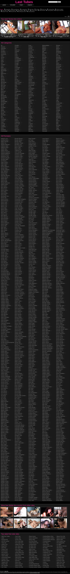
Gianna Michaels (19, 443)
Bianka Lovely (4, 432)
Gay (29, 58)
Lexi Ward (31, 496)
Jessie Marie (31, 242)
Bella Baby (4, 412)
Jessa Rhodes (32, 224)
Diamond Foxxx (19, 354)
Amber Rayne (4, 256)
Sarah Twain (59, 221)
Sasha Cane (59, 224)
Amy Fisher (4, 267)
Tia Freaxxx (59, 385)
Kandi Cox (31, 295)
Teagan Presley (60, 366)
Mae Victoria (45, 228)
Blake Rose (4, 438)
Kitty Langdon (32, 403)
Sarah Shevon (60, 220)
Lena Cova (31, 482)
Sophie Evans (59, 298)
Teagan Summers (60, 367)
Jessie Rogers (32, 243)
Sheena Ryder (60, 256)
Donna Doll (18, 369)
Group (30, 72)
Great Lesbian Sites (48, 546)
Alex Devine (4, 187)
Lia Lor (44, 143)
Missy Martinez (46, 330)
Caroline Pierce (19, 190)
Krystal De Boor (32, 420)
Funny (30, 54)
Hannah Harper (19, 469)
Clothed (17, 51)
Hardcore (30, 78)
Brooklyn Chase (19, 143)
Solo (57, 54)
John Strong (31, 259)
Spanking (58, 58)
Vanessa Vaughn (60, 437)
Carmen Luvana (19, 184)
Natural (44, 61)
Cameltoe (3, 119)
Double (16, 95)
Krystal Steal (31, 423)
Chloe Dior (17, 242)
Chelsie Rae (18, 231)
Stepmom (58, 64)
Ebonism (17, 560)
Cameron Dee (18, 155)
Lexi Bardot (31, 485)
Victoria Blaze (59, 460)
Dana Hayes (18, 310)
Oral (43, 73)
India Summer (32, 143)
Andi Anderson (5, 276)
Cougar (17, 63)
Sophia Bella (59, 289)
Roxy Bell (58, 175)
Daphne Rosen (19, 324)
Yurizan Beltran (60, 490)
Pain (43, 81)
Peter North (45, 463)
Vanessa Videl (60, 440)
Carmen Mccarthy (19, 186)
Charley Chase (19, 222)
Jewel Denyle (32, 251)
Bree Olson (4, 463)
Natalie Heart (45, 370)
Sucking (58, 73)
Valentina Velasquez (61, 422)
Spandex (58, 57)
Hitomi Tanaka (18, 488)
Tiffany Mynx (59, 391)
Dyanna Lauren (19, 375)
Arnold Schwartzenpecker (7, 342)
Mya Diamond (46, 354)
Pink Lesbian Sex (61, 541)
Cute (16, 75)
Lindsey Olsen (46, 153)
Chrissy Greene (19, 251)
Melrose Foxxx (46, 282)
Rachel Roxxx (46, 481)
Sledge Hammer (60, 283)
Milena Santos (46, 317)
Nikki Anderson (46, 410)
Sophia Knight (59, 292)
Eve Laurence (18, 413)
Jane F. (30, 175)
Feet (16, 116)
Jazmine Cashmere (33, 197)
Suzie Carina (59, 341)
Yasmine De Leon (60, 485)
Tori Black (58, 406)
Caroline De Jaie (19, 189)
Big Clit (3, 84)
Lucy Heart (45, 197)
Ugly (57, 100)
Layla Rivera (31, 469)
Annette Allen (4, 330)
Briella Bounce (5, 477)
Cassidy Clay (18, 203)
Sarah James (59, 215)
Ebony (16, 98)
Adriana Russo (5, 155)
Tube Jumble (4, 555)
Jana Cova (31, 171)
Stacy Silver (59, 314)
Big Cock (3, 85)
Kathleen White (32, 321)
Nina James (45, 425)
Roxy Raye (59, 180)
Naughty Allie (45, 379)
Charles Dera (18, 221)
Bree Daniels (4, 462)
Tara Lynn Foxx (60, 352)
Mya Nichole (45, 357)
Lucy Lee (44, 199)
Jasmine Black (32, 180)
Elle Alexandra (18, 383)
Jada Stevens (32, 160)
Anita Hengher (5, 320)
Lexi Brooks (31, 490)
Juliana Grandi (32, 280)
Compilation (6, 36)
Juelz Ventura (32, 274)
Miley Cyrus (45, 318)
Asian (2, 61)
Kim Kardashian (32, 392)
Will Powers (59, 482)
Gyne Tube (18, 538)
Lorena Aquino (46, 190)
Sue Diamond (59, 326)
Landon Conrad (32, 454)
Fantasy (17, 113)
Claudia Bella (18, 277)
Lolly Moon (45, 180)
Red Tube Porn (60, 565)
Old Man (44, 72)
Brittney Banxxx (5, 497)
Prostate (44, 104)
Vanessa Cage (60, 432)
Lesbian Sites (46, 555)
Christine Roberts (19, 258)
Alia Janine (4, 212)
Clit (15, 48)
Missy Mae (45, 329)
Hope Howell (31, 138)
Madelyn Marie (46, 218)
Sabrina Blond (60, 186)
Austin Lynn (4, 385)
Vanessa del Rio (60, 441)
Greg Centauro (19, 457)
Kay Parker (31, 339)
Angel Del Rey (5, 285)
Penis (43, 86)
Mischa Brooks (46, 326)
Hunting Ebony (32, 544)
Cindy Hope (18, 268)
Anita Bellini (4, 313)
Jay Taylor (31, 187)
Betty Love (4, 423)
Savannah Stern (60, 231)
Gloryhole (31, 67)
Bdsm (2, 76)
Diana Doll (17, 358)
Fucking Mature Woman (49, 539)
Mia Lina (44, 293)
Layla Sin (30, 472)
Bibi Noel (3, 435)
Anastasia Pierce (5, 274)
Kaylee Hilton (31, 351)
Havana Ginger (19, 474)
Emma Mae (18, 392)
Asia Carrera (4, 370)
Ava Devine (4, 392)
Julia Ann (30, 276)
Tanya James (59, 350)
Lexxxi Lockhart (32, 499)
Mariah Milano (46, 245)
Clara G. (17, 276)
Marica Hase (45, 248)
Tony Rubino (59, 404)
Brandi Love (4, 454)
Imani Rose (31, 141)
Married (30, 129)
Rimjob (44, 119)
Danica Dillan (18, 317)
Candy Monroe (19, 165)
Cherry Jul (17, 233)
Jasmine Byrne (32, 181)
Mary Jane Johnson (47, 258)
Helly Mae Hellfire (19, 484)
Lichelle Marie (46, 144)
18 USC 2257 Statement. (33, 572)
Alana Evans (4, 172)
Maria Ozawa (45, 243)
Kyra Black (31, 435)
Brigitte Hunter (5, 481)
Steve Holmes (59, 321)
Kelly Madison (32, 361)
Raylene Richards (47, 500)
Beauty (28, 36)
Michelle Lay (45, 305)
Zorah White (59, 500)
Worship (58, 125)
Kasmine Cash (32, 316)
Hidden (30, 81)
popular (4, 4)
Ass (2, 63)
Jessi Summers (32, 228)
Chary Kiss (17, 227)
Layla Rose (31, 471)
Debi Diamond (18, 335)
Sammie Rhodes (60, 202)
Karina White (31, 308)
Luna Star (44, 203)
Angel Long (4, 287)
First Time (17, 123)
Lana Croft (31, 450)
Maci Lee (44, 214)
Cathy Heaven (18, 209)
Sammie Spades (60, 203)
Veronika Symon (60, 454)
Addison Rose (4, 147)
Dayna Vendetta (19, 332)
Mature (44, 47)
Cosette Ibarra (18, 290)
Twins (57, 98)
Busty (2, 117)
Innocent (30, 92)
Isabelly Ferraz (32, 146)
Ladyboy (30, 113)
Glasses (30, 66)
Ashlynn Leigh (4, 369)
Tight (57, 89)
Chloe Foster (18, 243)
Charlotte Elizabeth (20, 225)
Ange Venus (4, 282)
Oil (43, 70)
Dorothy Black (18, 373)
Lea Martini (31, 475)
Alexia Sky (3, 197)
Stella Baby (59, 317)
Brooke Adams (5, 500)
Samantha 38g (60, 194)
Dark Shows (18, 559)
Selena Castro (60, 239)
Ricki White (59, 153)
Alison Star (4, 225)
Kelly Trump (31, 364)
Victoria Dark (59, 462)
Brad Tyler (3, 450)
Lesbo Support (46, 560)
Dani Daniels (18, 314)
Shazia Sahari (59, 255)
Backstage (3, 70)
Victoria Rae (59, 468)
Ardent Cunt (4, 544)
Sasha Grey (59, 225)
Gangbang (31, 57)
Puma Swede (45, 478)
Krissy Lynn (31, 410)
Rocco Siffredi (59, 166)
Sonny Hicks (59, 287)
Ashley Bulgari (5, 352)
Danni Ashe (18, 321)
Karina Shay (31, 307)
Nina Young (45, 429)
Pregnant (44, 100)
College (17, 57)
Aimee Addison (5, 166)
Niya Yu (44, 431)
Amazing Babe (20, 10)
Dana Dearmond (19, 308)
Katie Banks (31, 324)
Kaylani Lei (31, 348)
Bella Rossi (4, 417)
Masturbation (45, 45)
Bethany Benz (4, 420)
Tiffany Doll (59, 388)
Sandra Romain (60, 206)
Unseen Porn (4, 559)
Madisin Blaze (46, 221)
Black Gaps (18, 555)
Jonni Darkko (31, 267)
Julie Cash (31, 282)
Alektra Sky (4, 180)
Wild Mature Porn (61, 550)
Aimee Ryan (4, 168)
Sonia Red (59, 286)
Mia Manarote (46, 296)
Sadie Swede (59, 191)
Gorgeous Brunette (59, 10)
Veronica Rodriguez (61, 453)
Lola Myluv (45, 177)
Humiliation (31, 88)
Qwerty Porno (4, 554)
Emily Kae (17, 389)
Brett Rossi (4, 466)
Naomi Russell (46, 363)
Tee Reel (58, 372)
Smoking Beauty (31, 11)
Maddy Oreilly (46, 217)
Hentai (30, 79)
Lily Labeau (45, 150)
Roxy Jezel (59, 177)
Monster (44, 57)
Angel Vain (4, 293)
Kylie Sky (30, 432)
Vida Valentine (60, 471)
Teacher (58, 82)
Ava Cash (3, 389)
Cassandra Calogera (20, 199)
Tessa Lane (59, 382)
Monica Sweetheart (47, 347)
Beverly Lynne (4, 426)
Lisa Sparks (45, 162)
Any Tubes (4, 567)
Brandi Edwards (5, 453)
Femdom (17, 117)
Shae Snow (59, 246)
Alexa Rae (3, 194)
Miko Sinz (44, 316)
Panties (44, 82)
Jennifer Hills (31, 214)
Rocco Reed (59, 165)
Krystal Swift (31, 425)
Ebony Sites (32, 539)
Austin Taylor (4, 386)
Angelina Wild (4, 307)
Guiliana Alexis (19, 459)
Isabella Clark (32, 144)
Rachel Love (45, 479)
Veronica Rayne (60, 450)
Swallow (58, 75)
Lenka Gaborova (32, 484)
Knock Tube (18, 539)
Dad (16, 78)
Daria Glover (18, 326)
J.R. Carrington (32, 158)
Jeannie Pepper (32, 199)
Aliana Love (4, 214)
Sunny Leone (59, 336)
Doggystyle (18, 91)
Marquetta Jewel (46, 254)
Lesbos (44, 562)
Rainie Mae (45, 488)
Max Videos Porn (61, 567)
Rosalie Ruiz (59, 171)
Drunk (16, 97)
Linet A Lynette (46, 156)
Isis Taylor (31, 149)
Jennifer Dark (32, 212)
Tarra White (59, 354)
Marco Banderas (46, 239)
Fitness (17, 128)
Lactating (30, 112)
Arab (2, 60)
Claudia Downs (19, 280)
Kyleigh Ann (31, 429)
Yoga (57, 128)
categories (30, 4)
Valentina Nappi (60, 420)
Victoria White (59, 469)
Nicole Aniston (46, 394)
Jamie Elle (31, 168)
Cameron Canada (19, 153)
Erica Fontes (18, 400)
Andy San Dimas (5, 279)
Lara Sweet (31, 459)
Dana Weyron (18, 311)
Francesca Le (18, 423)
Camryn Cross (18, 158)
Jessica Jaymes (32, 234)
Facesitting (17, 109)
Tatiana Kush (59, 357)
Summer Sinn (59, 330)
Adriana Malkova (5, 153)
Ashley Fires (4, 354)
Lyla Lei (44, 211)
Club (16, 53)
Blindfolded (4, 97)
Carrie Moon (18, 194)
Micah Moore (45, 301)
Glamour (30, 64)
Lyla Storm (45, 212)
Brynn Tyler (18, 147)
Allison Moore (4, 233)
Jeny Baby (31, 220)
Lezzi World (46, 567)
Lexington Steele (32, 497)
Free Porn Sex (60, 559)
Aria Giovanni (4, 336)
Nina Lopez (45, 426)
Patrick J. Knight (46, 451)
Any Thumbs (4, 565)
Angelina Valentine (6, 305)
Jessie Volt (31, 245)
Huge (29, 86)
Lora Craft (45, 186)
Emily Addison (18, 386)
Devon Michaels (19, 351)
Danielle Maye (18, 320)
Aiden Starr (4, 165)
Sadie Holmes (59, 189)
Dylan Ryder (18, 376)
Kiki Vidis (30, 389)
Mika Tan (44, 313)
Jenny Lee (31, 218)
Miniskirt (44, 53)
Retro (43, 115)
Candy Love (18, 162)
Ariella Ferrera (4, 341)
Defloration (17, 84)
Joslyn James (32, 271)
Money (44, 55)
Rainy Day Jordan (47, 490)
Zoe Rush (58, 493)
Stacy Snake (59, 316)
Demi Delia (18, 341)
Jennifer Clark (32, 211)
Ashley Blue (4, 351)
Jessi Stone (31, 227)
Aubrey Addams (5, 372)
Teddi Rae (58, 370)
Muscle (44, 60)
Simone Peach (60, 271)
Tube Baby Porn (19, 550)
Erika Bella (17, 404)
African (3, 50)
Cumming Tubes (33, 555)
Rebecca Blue (59, 141)
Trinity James (59, 412)
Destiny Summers (19, 347)
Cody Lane (17, 287)
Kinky (29, 106)
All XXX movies (5, 541)
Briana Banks (4, 468)
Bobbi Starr (4, 447)
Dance (16, 79)
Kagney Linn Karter (33, 292)
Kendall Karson (32, 369)
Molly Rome (45, 341)
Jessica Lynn (31, 237)
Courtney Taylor (19, 295)
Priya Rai (44, 475)
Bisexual (3, 91)
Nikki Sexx (45, 420)
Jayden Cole (31, 189)
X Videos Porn (60, 557)
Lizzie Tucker (45, 169)
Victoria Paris (59, 465)
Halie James (18, 466)
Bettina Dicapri (5, 422)
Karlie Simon (31, 311)
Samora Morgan (60, 205)
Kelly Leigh (31, 360)
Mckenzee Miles (46, 267)
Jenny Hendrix (32, 217)
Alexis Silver (4, 209)
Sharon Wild (59, 251)
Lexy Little (31, 500)
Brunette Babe (24, 9)
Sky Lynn (58, 280)
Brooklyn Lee (18, 144)
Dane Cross (18, 313)
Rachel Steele (46, 484)
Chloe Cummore (19, 240)
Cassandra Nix (19, 202)
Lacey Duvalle (32, 438)
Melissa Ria (45, 279)
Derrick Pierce (18, 344)
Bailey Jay (3, 403)
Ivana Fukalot (32, 152)
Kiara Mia (31, 382)
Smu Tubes (18, 549)
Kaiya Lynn (31, 293)
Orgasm (44, 75)
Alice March (4, 215)
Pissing (44, 92)
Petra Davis (45, 466)
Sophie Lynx (59, 299)
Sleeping (58, 51)
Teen (57, 85)
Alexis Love (4, 206)
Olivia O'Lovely (46, 441)
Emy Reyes (18, 397)
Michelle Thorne (46, 310)
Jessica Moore (32, 239)
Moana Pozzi (45, 338)
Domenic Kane (19, 364)
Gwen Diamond (19, 460)
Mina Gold (45, 321)
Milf (43, 51)
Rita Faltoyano (60, 162)
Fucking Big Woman (34, 563)
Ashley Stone (4, 361)
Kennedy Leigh (32, 375)
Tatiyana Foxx (59, 358)
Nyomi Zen (45, 438)
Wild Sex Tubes (5, 560)
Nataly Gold (45, 376)
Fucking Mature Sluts (48, 536)
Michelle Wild (45, 311)
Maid (29, 128)
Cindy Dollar (18, 267)
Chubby (17, 45)
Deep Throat (18, 82)
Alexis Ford (4, 205)
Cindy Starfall (18, 271)
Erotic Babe (31, 9)
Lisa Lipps (45, 160)
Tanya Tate (59, 351)
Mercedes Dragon (47, 285)
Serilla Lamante (60, 243)
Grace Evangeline (19, 454)
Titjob (57, 91)
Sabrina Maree (60, 187)
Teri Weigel (59, 379)
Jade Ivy (30, 163)
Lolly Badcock (46, 178)
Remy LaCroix (60, 149)
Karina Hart (31, 304)
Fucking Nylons (46, 541)
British (2, 110)
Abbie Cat (3, 143)
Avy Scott (3, 398)
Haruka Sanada (19, 472)
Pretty (43, 101)
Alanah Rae (4, 174)
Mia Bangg (45, 289)
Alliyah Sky (4, 236)
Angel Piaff (4, 289)
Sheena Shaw (59, 258)
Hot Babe (38, 9)
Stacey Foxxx (59, 307)
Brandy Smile (4, 457)
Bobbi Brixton (4, 445)
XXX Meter (59, 552)
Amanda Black (5, 249)
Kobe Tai (30, 406)
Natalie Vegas (46, 373)
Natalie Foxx (45, 369)
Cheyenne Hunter (19, 236)
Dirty (16, 88)
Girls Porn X (60, 554)
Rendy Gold (59, 152)
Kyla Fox (30, 426)
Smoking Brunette (22, 11)
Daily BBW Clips (33, 557)
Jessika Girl (31, 246)
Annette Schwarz (5, 332)
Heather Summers (19, 478)
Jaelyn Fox (31, 165)
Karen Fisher (31, 299)
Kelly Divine (31, 357)
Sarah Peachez (60, 218)
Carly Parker (18, 177)
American (3, 54)
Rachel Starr (45, 482)
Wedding (58, 117)
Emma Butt (18, 391)
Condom (17, 61)
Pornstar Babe (34, 10)
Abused (3, 47)
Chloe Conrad (18, 239)
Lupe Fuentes (46, 205)
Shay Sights (59, 254)
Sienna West (59, 265)
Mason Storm (45, 261)
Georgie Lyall (18, 435)
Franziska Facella (19, 426)
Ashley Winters (5, 363)
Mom (43, 54)
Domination (18, 94)
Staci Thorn (59, 311)
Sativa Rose (59, 228)
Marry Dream (45, 255)
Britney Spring (4, 488)
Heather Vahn (18, 479)
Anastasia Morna (5, 273)
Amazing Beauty (50, 10)
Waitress (58, 115)
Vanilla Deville (59, 443)
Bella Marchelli (5, 414)
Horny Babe (4, 10)
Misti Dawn (45, 335)
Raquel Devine (46, 494)
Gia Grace (17, 437)
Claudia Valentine (19, 285)
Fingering (17, 122)
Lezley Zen (45, 141)
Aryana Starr (4, 344)
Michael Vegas (46, 302)
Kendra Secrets (32, 372)
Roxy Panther (59, 178)
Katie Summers (32, 332)
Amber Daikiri (4, 254)
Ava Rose (3, 395)
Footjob (30, 47)
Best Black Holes (19, 554)
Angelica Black (5, 301)
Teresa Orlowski (60, 378)
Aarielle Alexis (4, 140)
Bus (2, 116)
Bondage (3, 103)
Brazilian (3, 107)
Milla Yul (44, 320)
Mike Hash (45, 314)
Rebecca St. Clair (60, 143)
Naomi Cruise (45, 361)
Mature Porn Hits (61, 536)
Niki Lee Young (46, 406)
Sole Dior (58, 285)
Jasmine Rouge (32, 183)
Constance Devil (19, 289)
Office (43, 69)
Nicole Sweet (45, 401)
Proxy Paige (45, 477)
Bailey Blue (4, 400)
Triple (57, 97)
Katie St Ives (31, 330)
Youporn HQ (4, 562)
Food (29, 45)
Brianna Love (4, 474)
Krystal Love (31, 422)
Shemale (44, 131)
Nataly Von (45, 378)
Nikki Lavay (45, 419)
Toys (57, 94)
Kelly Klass (31, 358)
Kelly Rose (31, 363)
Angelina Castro (5, 304)
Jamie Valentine (32, 169)
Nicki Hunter (45, 388)
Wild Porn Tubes (5, 536)
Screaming (45, 123)
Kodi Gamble (31, 407)
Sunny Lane (59, 335)
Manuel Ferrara (46, 237)
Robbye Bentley (60, 163)
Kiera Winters (32, 386)
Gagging (30, 55)
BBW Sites (31, 554)
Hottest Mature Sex (47, 550)
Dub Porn (3, 547)
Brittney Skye (4, 499)
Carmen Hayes (19, 183)
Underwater (59, 103)
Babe (2, 67)
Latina (30, 116)
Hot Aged (45, 547)
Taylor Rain (59, 361)
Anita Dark (3, 318)
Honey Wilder (18, 499)
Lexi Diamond (32, 491)
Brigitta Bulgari (5, 478)
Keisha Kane (31, 354)
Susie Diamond (60, 339)
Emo (16, 100)
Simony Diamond (60, 276)
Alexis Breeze (4, 200)
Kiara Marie (31, 381)
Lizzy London (45, 171)
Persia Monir (45, 460)
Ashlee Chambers (5, 350)
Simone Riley (59, 273)
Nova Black (45, 435)
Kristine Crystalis (32, 414)
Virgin (57, 112)
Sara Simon (59, 211)
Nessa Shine (45, 385)
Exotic (16, 106)
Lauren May (31, 465)
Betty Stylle (4, 425)
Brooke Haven (18, 140)
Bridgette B (4, 475)
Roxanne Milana (60, 174)
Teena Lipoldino (60, 373)
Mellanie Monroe (46, 280)
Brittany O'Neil (4, 494)
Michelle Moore (46, 308)
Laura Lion (31, 463)
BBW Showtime (33, 552)
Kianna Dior (31, 379)
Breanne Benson (5, 460)
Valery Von (59, 426)
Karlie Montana (32, 310)
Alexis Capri (4, 202)
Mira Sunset (45, 324)
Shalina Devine (60, 248)
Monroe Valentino (47, 351)
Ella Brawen (18, 381)
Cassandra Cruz (19, 200)
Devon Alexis (18, 348)
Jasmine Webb (32, 184)
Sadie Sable (59, 190)
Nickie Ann (45, 389)
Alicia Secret (4, 220)
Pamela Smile (46, 448)
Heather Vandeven (20, 481)
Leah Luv (30, 478)
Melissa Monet (46, 277)
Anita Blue (3, 316)
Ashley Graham (5, 357)
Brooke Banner (19, 138)
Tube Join (3, 542)
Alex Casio (4, 186)
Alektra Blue (4, 178)
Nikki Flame (45, 417)
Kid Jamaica (31, 383)
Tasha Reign (59, 355)
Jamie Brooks (32, 166)
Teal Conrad (59, 369)
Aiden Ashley (4, 162)
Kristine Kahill (32, 416)
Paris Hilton (45, 450)
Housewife (31, 85)
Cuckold (17, 69)
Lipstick (30, 125)
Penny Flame (45, 454)
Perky (43, 88)
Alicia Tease (4, 221)
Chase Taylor (18, 228)
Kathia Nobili (31, 320)
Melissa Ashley (46, 273)
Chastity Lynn (18, 230)
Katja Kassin (31, 335)
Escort (16, 103)
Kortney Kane (32, 409)
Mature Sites (60, 539)
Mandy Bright (45, 234)
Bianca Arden (4, 428)
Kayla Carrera (32, 344)
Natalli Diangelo (46, 375)
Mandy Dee (45, 236)
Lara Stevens (31, 457)
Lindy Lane (45, 155)
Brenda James (5, 465)
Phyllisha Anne (46, 469)
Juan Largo (31, 273)
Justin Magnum (32, 283)
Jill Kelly (30, 252)
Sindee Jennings (60, 277)
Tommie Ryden (60, 403)
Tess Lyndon (59, 381)
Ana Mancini (4, 270)
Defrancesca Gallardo (20, 336)
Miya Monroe (45, 336)
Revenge (44, 116)
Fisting (16, 126)
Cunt (16, 73)
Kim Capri (31, 391)
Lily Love (44, 152)
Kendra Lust (31, 370)
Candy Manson (19, 163)
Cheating (3, 129)
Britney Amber (4, 484)
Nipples (44, 63)
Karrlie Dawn (31, 313)
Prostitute (44, 106)
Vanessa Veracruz (61, 438)
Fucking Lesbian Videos (35, 567)
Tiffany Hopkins (60, 389)
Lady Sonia (31, 445)
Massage (30, 131)
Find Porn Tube (60, 560)
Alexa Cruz (4, 189)
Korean (30, 110)
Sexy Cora (59, 245)
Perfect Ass (44, 9)
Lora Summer (45, 187)
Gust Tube (17, 536)
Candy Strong (18, 166)
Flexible (17, 131)
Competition (18, 58)
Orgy (43, 76)
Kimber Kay (31, 394)
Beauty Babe (8, 9)
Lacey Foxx (31, 440)
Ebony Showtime (33, 538)
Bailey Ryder (4, 404)
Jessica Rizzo (32, 240)
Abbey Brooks (4, 141)
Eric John (17, 398)
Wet (57, 119)
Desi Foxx (17, 345)
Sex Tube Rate (19, 546)
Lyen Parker (45, 209)
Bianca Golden (5, 429)
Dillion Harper (18, 361)
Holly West (17, 496)
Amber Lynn (4, 255)
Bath (2, 72)
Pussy (44, 110)
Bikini (2, 89)
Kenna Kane (31, 373)
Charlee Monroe (19, 220)
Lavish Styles (31, 468)
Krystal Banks (32, 419)
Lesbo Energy (46, 557)
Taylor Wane (59, 364)
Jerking (30, 103)
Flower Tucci (18, 422)
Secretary (44, 125)
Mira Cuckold (45, 323)
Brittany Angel (4, 491)
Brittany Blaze (4, 493)
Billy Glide (3, 437)
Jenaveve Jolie (32, 202)
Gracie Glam (18, 456)
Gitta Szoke (18, 453)
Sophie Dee (59, 296)
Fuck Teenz (46, 542)
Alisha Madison (5, 222)
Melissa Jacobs (46, 274)
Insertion (30, 94)
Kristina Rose (32, 413)
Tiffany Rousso (60, 394)
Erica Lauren (18, 401)
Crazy (16, 66)
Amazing (3, 53)
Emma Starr (18, 394)
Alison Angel (4, 224)
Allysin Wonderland (6, 240)
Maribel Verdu (46, 246)
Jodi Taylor (31, 255)
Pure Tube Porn (19, 542)
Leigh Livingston (32, 479)
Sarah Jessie (59, 217)
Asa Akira (3, 345)
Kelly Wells (31, 366)
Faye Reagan (18, 419)
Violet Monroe (59, 474)
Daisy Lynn (18, 304)
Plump (44, 94)
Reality (44, 112)
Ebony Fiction (18, 565)
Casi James (18, 197)
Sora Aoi (58, 304)
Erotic (10, 36)
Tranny (58, 95)
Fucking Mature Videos (48, 538)
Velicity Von (59, 445)
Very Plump (59, 547)
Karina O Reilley (32, 305)
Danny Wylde (18, 323)
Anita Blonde (4, 314)
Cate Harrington (19, 208)
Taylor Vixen (59, 363)
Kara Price (31, 298)
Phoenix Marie (46, 468)
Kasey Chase (32, 314)
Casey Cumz (18, 196)
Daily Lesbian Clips (34, 559)
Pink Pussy (45, 471)
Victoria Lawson (60, 463)
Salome (58, 193)
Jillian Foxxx (31, 254)
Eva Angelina (18, 409)
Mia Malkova (45, 295)
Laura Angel (31, 462)
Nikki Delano (45, 416)
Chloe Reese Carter (20, 248)
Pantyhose (45, 84)
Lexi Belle (31, 487)
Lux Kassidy (45, 208)
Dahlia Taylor (18, 301)
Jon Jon (30, 265)
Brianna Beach (5, 471)
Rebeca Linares (60, 140)
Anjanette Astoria (5, 323)
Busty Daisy (18, 149)
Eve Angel (17, 412)
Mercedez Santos (47, 287)
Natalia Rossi (45, 366)
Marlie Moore (45, 252)
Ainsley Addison (5, 169)
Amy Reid (3, 268)
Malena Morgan (46, 233)
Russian (44, 120)
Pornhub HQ (4, 539)
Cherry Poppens (19, 234)
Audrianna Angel (5, 378)
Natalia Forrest (46, 364)
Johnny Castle (32, 261)
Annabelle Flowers (6, 329)
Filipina (16, 120)
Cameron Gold (18, 156)
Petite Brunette (42, 10)
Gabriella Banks (19, 428)
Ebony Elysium (19, 563)
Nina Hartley (45, 423)
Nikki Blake (45, 413)
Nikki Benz (45, 412)
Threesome (59, 88)
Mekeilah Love (46, 270)
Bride (2, 109)
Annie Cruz (4, 333)
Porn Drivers (4, 552)
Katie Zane (31, 333)
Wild (57, 123)
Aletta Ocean (4, 184)
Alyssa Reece (4, 246)
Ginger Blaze (18, 450)
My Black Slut (32, 546)
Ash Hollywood (5, 348)
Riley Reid (58, 159)
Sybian (58, 79)
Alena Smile (4, 181)
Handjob (30, 76)
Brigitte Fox (4, 479)
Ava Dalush (4, 391)
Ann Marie (3, 324)
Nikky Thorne (45, 422)
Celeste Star (18, 212)
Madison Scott (46, 225)
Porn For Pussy (60, 555)
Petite (42, 36)
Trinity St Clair (59, 414)
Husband (30, 89)
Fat (15, 115)
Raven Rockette (46, 499)
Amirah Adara (4, 264)
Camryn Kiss (18, 159)
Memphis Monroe (46, 283)
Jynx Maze (31, 285)
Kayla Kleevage (32, 345)
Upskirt (58, 107)
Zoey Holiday (59, 496)
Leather (30, 117)
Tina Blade (59, 401)
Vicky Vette (59, 459)
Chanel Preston (19, 215)
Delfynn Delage (19, 338)
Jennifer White (32, 215)
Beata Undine (4, 410)
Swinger (58, 78)
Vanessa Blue (59, 431)
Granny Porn (46, 544)
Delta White (18, 339)
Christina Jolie (18, 254)
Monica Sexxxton (46, 345)
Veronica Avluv (60, 448)
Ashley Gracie (4, 355)
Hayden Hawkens (19, 475)
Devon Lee (17, 350)
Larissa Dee (31, 460)
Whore (58, 120)
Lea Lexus (31, 474)
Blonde (3, 98)
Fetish (16, 119)
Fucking (30, 53)
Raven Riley (45, 497)
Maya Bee (45, 262)
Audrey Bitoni (4, 375)
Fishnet (17, 125)
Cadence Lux (18, 150)
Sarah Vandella (60, 222)
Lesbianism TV (46, 552)
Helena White (18, 482)
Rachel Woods (46, 485)
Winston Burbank (60, 484)
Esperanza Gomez (20, 407)
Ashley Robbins (5, 360)
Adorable (3, 48)
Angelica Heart (5, 302)
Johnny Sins (31, 264)
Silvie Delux (59, 270)
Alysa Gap (3, 243)
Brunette (3, 112)
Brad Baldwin (4, 448)
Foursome (31, 50)
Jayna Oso (31, 196)
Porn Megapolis (60, 542)
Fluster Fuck (4, 549)
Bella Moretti (4, 416)
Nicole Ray (45, 398)
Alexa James (4, 190)
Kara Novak (31, 296)
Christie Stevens (19, 252)
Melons (44, 48)
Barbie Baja (4, 406)
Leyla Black (45, 140)
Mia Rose (44, 298)
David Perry (18, 330)
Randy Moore (45, 493)
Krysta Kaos (31, 417)
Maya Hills (45, 264)
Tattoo (12, 36)
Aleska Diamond (5, 183)
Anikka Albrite (4, 310)
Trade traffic (6, 571)
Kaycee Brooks (32, 341)
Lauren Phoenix (32, 466)
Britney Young (4, 490)
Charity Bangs (18, 218)
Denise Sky (18, 342)
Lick (29, 122)
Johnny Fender (32, 262)
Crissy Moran (18, 296)
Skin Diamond (59, 279)
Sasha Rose (59, 227)
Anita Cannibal (5, 317)
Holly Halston (18, 490)
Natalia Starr (45, 367)
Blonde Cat (4, 443)
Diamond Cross (19, 352)
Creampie (17, 67)
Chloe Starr (18, 249)
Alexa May (3, 191)
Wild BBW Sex (60, 549)
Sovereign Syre (60, 305)
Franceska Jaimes (19, 425)
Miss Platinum (46, 327)
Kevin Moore (31, 378)
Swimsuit (58, 76)
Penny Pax (45, 456)
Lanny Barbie (31, 456)
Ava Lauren (4, 394)
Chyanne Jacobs (19, 262)
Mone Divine (45, 342)
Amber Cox (4, 252)
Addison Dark (4, 146)
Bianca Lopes (4, 431)
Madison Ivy (45, 222)
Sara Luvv (58, 209)
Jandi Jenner (31, 172)
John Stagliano (32, 258)
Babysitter (3, 69)
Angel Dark (4, 283)
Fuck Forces (4, 550)
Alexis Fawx (4, 203)
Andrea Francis (5, 277)
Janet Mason (31, 177)
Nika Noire (45, 403)
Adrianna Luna (5, 156)
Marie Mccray (45, 249)
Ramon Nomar (46, 491)
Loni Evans (45, 183)
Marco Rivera (45, 240)
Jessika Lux (31, 248)
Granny (30, 70)
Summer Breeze (60, 327)
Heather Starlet (19, 477)
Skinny (58, 48)
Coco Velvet (18, 286)
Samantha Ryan (60, 197)
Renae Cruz (59, 150)
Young (57, 129)
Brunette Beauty (16, 9)
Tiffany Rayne (59, 392)
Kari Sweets (31, 302)
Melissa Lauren (46, 276)
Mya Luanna (45, 355)
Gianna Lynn (18, 441)
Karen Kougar (32, 301)
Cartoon (3, 120)
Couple (16, 64)
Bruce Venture (18, 146)
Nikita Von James (46, 409)
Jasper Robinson (32, 186)
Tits (57, 92)
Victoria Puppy (60, 466)
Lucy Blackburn (46, 196)
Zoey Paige (59, 499)
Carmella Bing (18, 180)
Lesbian (30, 120)
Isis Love (30, 147)
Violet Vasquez (60, 475)
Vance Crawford (60, 428)
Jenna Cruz (31, 203)
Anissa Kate (4, 311)
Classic (17, 47)
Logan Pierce (45, 172)
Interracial (31, 95)
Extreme (17, 107)
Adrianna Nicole (5, 158)
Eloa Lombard (18, 385)
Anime (2, 57)
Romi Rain (59, 168)
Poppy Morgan (46, 472)
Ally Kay (3, 237)
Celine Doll (17, 214)
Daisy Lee (17, 302)
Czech (16, 76)
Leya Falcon (45, 138)
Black (2, 94)
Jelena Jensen (32, 200)
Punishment (45, 109)
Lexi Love (31, 493)
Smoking (45, 36)
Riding (44, 117)
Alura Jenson (4, 242)
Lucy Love (45, 200)
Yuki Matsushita (60, 487)
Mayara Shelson (46, 265)
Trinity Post (59, 413)
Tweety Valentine (60, 416)
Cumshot (17, 72)
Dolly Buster (18, 363)
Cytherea (17, 299)
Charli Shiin (18, 224)
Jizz (29, 104)
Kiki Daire (31, 388)
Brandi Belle (4, 451)
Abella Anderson (5, 144)
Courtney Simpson (20, 293)
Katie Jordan (31, 326)
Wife (57, 122)
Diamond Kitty (18, 357)
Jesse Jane (31, 225)
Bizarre (3, 92)
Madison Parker (46, 224)
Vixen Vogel (59, 478)
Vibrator (58, 109)
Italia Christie (31, 150)
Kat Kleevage (32, 318)
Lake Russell (31, 448)
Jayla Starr (31, 193)
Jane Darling (31, 174)
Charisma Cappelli (19, 217)
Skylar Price (59, 282)
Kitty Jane (31, 401)
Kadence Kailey (32, 289)
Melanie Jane (45, 271)
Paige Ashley (45, 444)
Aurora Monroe (5, 381)
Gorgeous (31, 69)
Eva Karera (18, 410)
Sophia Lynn (59, 295)
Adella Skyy (4, 149)
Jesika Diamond (32, 222)
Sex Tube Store (19, 547)
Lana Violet (31, 453)
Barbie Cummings (5, 407)
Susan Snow (59, 338)
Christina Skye (18, 255)
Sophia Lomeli (60, 293)
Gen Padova (18, 434)
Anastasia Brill (4, 271)
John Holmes (31, 256)
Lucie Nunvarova (46, 193)
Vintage (58, 110)
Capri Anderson (19, 168)
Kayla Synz (31, 347)
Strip (57, 70)
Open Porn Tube (61, 562)
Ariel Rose (3, 339)
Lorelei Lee (45, 189)
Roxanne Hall (59, 172)
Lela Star (30, 481)
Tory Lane (58, 409)
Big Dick (3, 86)
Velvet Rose (59, 447)
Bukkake (3, 115)
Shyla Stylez (59, 264)
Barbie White (4, 409)
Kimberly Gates (32, 395)
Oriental (44, 78)
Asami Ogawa (4, 347)
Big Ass (3, 81)
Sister (57, 47)
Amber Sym (4, 258)
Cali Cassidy (18, 152)
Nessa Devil (45, 383)
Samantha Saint (60, 199)
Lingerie (25, 36)
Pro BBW (59, 544)
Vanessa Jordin (60, 435)
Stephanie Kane (60, 320)
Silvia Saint (59, 268)
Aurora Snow (4, 382)
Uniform (58, 104)
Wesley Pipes (59, 479)
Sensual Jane (59, 240)
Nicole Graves (46, 395)
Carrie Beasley (19, 193)
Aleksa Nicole (4, 177)
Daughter (17, 81)
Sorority (58, 55)
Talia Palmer (59, 347)
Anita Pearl (4, 321)
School (44, 122)
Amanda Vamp (5, 251)
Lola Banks (45, 174)
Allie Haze (3, 227)
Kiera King (31, 385)
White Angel (59, 481)
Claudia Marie (18, 282)
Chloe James (18, 245)
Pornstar (44, 97)
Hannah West (18, 471)
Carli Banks (18, 174)
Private (44, 103)
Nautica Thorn (46, 381)
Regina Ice (59, 146)
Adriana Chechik (5, 152)
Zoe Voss (58, 494)
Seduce (44, 126)
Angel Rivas (4, 292)
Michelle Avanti (46, 304)
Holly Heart (18, 491)
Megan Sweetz (46, 268)
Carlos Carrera (18, 175)
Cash (2, 122)
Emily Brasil (18, 388)
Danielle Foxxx (19, 318)
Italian (30, 97)
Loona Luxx (45, 184)
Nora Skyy (45, 434)
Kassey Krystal (32, 317)
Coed (16, 55)
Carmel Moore (18, 178)
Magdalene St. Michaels (48, 230)
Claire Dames (18, 273)
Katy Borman (31, 338)
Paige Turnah (45, 445)
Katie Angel (31, 323)
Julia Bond (31, 277)
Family (16, 112)
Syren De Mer (59, 342)
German (30, 60)
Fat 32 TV (31, 560)
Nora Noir (44, 432)
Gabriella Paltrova (19, 429)
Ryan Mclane (59, 184)
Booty (2, 106)
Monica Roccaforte (47, 344)
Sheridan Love (60, 261)
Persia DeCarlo (46, 459)
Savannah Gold (60, 230)
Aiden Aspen (4, 163)
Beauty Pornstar (5, 11)
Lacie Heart (31, 443)
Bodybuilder (4, 101)
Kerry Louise (31, 376)
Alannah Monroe (5, 175)
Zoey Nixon (59, 497)
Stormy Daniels (60, 324)
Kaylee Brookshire (33, 350)
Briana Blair (4, 469)
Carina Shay (18, 171)
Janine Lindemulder (33, 178)
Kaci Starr (31, 287)
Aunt (2, 66)
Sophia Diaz (59, 290)
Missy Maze (45, 332)
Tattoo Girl (27, 10)
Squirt (57, 63)
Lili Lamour (45, 147)
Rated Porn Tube (19, 544)
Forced (30, 48)
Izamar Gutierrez (32, 156)
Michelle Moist (46, 307)
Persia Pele (45, 462)
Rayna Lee (59, 138)
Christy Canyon (19, 259)
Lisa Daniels (45, 159)
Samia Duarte (59, 200)
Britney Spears (5, 487)
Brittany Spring (5, 496)
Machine (30, 126)
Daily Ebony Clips (19, 557)
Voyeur (58, 113)
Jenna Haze (31, 205)
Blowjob (3, 100)
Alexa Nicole (4, 193)
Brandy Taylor (4, 459)
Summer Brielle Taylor (62, 329)
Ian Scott (30, 140)
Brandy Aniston (5, 456)
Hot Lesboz (46, 549)
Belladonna (4, 419)
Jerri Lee (30, 221)
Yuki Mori (58, 488)
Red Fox (58, 144)
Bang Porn (4, 546)
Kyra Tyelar (31, 437)
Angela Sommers (5, 295)
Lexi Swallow (31, 494)
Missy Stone (45, 333)
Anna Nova (4, 327)
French (30, 51)
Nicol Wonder (45, 392)
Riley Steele (59, 160)
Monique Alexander (47, 348)
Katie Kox (31, 327)
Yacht (57, 126)
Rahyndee (45, 487)
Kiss (29, 107)
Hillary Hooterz (18, 485)
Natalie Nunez (46, 372)
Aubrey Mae (4, 373)
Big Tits (61, 36)
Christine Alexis (19, 256)
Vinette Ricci (59, 472)
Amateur (3, 51)
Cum (16, 70)
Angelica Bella (4, 299)
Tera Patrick (59, 376)
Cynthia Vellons (19, 298)
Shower (58, 45)
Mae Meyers (45, 227)
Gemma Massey (19, 432)
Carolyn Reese (19, 191)
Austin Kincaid (4, 383)
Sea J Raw (59, 237)
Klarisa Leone (32, 404)
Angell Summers (5, 308)
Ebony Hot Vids (19, 567)
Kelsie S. (30, 367)
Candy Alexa (18, 160)
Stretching (58, 69)
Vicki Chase (59, 457)
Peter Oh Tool (46, 465)
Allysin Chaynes (5, 239)
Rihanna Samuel (60, 155)
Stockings (58, 66)
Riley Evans (59, 156)
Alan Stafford (4, 171)
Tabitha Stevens (60, 345)
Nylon (43, 67)
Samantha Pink (60, 196)
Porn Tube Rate (19, 541)
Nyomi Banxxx (46, 437)
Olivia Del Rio (45, 440)
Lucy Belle (45, 194)
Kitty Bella (31, 400)
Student (58, 72)
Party (43, 85)
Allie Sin (3, 231)
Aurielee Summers (6, 379)
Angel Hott (3, 286)
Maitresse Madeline (47, 231)
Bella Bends (4, 413)
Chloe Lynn (18, 246)
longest (21, 4)
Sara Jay (58, 208)
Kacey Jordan (32, 286)
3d (1, 45)
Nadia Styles (45, 360)
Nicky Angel (45, 391)
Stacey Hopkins (60, 308)
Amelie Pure (4, 259)
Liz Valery (44, 165)
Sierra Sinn (59, 267)
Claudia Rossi (18, 283)
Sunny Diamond (60, 333)
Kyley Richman (32, 431)
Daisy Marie (18, 305)
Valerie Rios (59, 425)
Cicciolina (17, 264)
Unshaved (58, 106)
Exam (16, 104)
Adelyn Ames (4, 150)
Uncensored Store (6, 557)
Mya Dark (44, 352)
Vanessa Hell (59, 434)
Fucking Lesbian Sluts (34, 565)
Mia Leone (45, 292)
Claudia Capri (18, 279)
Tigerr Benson (59, 398)
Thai (57, 86)
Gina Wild (17, 448)
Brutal (2, 113)
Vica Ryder (59, 456)
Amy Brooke (4, 265)
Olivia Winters (46, 443)
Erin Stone (17, 406)
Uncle (57, 101)
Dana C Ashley (19, 307)
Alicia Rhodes (4, 218)
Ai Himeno (3, 160)
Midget (44, 50)
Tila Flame (59, 400)
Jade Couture (32, 162)
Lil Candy (44, 146)
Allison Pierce (4, 234)
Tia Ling (58, 386)
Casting (3, 123)
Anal (2, 55)
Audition (3, 64)
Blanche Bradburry (6, 440)
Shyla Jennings (60, 262)
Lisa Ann (44, 158)
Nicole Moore (45, 397)
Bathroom (3, 73)
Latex (29, 115)
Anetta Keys (4, 280)
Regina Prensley (60, 147)
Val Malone (59, 417)
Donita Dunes (18, 366)
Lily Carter (45, 149)
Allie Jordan (4, 230)
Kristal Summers (32, 412)
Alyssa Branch (5, 245)
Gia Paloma (18, 438)
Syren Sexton (59, 344)
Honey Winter (18, 500)
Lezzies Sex (46, 565)
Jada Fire (30, 159)
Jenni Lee (31, 209)
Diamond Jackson (19, 355)
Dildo (16, 86)
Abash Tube (4, 563)
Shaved (44, 128)
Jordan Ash (31, 268)
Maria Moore (45, 242)
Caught (3, 125)
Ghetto (30, 61)
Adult (2, 538)
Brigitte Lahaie (5, 482)
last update (12, 4)
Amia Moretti (4, 262)
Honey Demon (18, 497)
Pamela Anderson (47, 447)
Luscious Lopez (46, 206)
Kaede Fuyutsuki (32, 290)
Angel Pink (4, 290)
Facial (16, 110)
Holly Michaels (18, 493)
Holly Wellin (18, 494)
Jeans (30, 101)
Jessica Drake (32, 233)
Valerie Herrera (60, 423)
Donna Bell (18, 367)
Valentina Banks (60, 419)
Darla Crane (18, 327)
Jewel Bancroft (32, 249)
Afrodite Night (4, 159)
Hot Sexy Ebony (33, 541)
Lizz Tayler (45, 168)
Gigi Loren (17, 444)
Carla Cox (17, 172)
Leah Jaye (31, 477)
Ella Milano (18, 382)
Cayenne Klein (18, 211)
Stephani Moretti (60, 318)
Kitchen (30, 109)
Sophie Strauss (60, 302)
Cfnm (2, 128)
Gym (29, 73)
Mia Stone (45, 299)
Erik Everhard (18, 403)
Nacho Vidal (45, 358)
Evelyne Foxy (18, 414)
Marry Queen (45, 256)
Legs (29, 119)
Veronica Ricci (60, 451)
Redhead (44, 113)
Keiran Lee (31, 352)
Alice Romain (4, 217)
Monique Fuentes (46, 350)
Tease (57, 84)
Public (44, 107)
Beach (2, 78)
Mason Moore (46, 259)
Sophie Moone (60, 301)
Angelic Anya (4, 296)
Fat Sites (31, 562)
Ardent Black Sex (19, 552)
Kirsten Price (31, 398)
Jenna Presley (32, 208)
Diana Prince (18, 360)
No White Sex (32, 547)
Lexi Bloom (31, 488)
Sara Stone (59, 212)
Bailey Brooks (4, 401)
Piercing (44, 91)
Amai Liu (3, 248)
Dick (16, 85)
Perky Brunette (14, 11)
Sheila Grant (59, 259)
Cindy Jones (18, 270)
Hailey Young (18, 462)
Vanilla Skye (59, 444)
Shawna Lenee (60, 252)
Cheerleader (4, 131)
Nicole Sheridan (46, 400)
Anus (2, 58)
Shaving (44, 129)
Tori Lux (58, 407)
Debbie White (18, 333)
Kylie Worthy (31, 434)
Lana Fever (31, 451)
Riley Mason (59, 158)
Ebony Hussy (32, 536)
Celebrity (3, 126)
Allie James (4, 228)
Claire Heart (18, 274)
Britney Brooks (5, 485)
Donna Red (18, 370)
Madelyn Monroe (46, 220)
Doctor (16, 89)
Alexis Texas (4, 211)
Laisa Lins (31, 447)
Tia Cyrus (58, 383)
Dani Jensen (18, 316)
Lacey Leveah (32, 441)
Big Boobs (3, 82)
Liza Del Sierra (46, 166)
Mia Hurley (45, 290)
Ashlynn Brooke (5, 367)
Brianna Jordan (5, 472)
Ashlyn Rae (4, 366)
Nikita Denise (45, 407)
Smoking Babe (51, 9)
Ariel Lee (3, 338)
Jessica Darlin (32, 231)
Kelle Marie (31, 355)
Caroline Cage (18, 187)
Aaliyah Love (4, 138)
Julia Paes (31, 279)
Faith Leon (17, 417)
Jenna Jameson (32, 206)
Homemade (31, 82)
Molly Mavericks (46, 339)
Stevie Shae (59, 323)
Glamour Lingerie (59, 9)
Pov (43, 98)
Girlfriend (30, 63)
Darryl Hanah (18, 329)
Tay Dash (58, 360)
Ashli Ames (4, 364)
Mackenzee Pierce (47, 215)
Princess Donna (46, 474)
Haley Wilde (18, 465)
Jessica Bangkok (32, 230)
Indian (30, 91)
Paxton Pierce (46, 453)
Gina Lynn (17, 445)
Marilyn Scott (45, 251)
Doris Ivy (17, 372)
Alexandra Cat (4, 196)
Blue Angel (4, 444)
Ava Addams (4, 388)
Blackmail (3, 95)
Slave (57, 50)
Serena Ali (59, 242)
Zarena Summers (60, 491)
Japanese (31, 100)
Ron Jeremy (59, 169)
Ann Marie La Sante (6, 326)
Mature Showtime (61, 538)
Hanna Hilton (18, 468)
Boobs (2, 104)
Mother (44, 58)
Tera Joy (58, 375)
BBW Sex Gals (32, 550)
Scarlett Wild (59, 234)
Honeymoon (31, 84)
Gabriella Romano (19, 431)
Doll (16, 92)
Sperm (58, 60)
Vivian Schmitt (60, 477)
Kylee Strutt (31, 428)
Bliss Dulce (4, 441)
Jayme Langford (32, 194)
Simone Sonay (60, 274)
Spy (57, 61)
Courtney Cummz (19, 292)
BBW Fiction (32, 549)
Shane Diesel (59, 249)
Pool (43, 95)
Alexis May (4, 208)
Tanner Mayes (60, 348)
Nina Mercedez (46, 428)
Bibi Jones (3, 434)
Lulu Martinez (45, 202)
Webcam (58, 116)
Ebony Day (18, 562)
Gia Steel (17, 440)
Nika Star (44, 404)
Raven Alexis (45, 496)
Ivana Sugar (31, 153)
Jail (29, 98)
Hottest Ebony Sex (33, 542)
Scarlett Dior (59, 233)
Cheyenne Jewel (19, 237)
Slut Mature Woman (61, 546)
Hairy (29, 75)
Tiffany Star (59, 395)
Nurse (43, 66)
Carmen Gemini (19, 181)
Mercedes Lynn (46, 286)
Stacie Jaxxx (59, 313)
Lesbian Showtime (47, 554)
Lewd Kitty (45, 563)
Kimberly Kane (32, 397)
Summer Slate (60, 332)
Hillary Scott (18, 487)
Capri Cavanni (18, 169)
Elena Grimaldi (19, 378)
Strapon (58, 67)
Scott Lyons (59, 236)
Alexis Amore (4, 199)
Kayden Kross (32, 342)
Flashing (17, 129)
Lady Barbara (32, 444)
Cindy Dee (17, 265)
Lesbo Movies (46, 559)
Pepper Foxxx (46, 457)
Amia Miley (4, 261)
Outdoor (44, 79)
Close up (17, 50)
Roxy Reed (59, 181)
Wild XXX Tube (60, 563)
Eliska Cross (18, 379)
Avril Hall (3, 397)
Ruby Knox (59, 183)
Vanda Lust (59, 429)
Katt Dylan (31, 336)
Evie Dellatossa (19, 416)
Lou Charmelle (46, 191)
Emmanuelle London (20, 395)
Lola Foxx (44, 175)
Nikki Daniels (45, 414)
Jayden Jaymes (32, 190)
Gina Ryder (18, 447)
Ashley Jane (4, 358)
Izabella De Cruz (32, 155)
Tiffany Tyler (59, 397)
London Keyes (46, 181)
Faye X (16, 420)
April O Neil (4, 335)
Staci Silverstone (60, 310)
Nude (43, 64)
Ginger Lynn (18, 451)
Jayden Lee (31, 191)
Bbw (2, 75)
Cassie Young (18, 206)
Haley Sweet (18, 463)
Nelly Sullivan (45, 382)
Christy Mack (18, 261)
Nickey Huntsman (47, 386)
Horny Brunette (12, 10)
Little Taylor (45, 163)
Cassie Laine (18, 205)
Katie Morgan (32, 329)
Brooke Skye (18, 141)
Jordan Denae (32, 270)
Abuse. (39, 572)
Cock (16, 54)
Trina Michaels (60, 410)
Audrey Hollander (5, 376)
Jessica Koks (31, 236)
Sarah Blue (59, 214)
